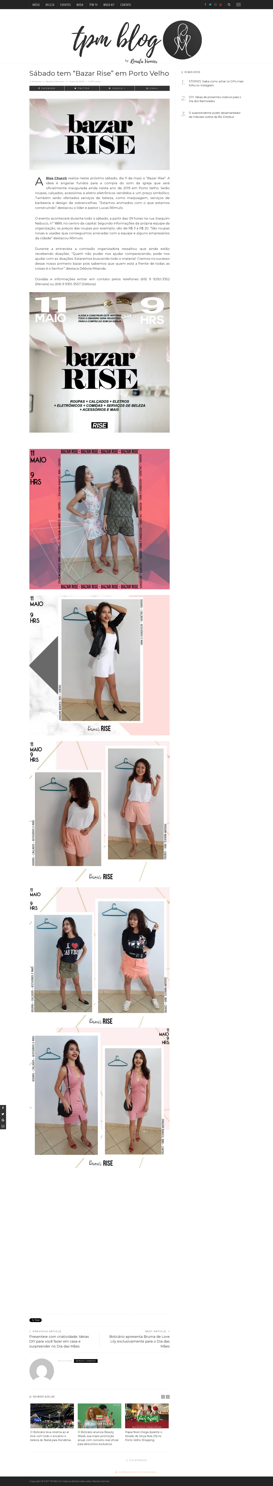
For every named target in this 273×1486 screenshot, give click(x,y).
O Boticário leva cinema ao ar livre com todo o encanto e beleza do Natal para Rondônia (50, 1436)
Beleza (50, 4)
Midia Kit (109, 4)
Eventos (65, 4)
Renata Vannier (55, 81)
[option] (52, 1422)
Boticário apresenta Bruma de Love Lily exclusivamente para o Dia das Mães (139, 1341)
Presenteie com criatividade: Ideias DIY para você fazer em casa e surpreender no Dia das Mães (59, 1341)
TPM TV (93, 4)
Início (36, 4)
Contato (125, 4)
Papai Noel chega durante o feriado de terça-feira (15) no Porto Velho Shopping (143, 1436)
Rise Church (56, 178)
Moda (80, 4)
